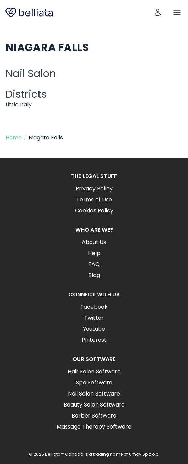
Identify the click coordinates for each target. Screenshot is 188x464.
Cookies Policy (94, 210)
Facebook (94, 307)
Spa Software (94, 383)
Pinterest (94, 340)
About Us (94, 242)
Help (94, 253)
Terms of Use (94, 199)
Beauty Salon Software (94, 405)
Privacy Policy (94, 188)
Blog (94, 275)
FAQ (94, 264)
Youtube (94, 329)
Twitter (94, 318)
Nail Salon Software (94, 394)
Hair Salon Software (94, 372)
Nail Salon (30, 73)
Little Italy (18, 104)
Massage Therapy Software (94, 427)
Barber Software (94, 416)
